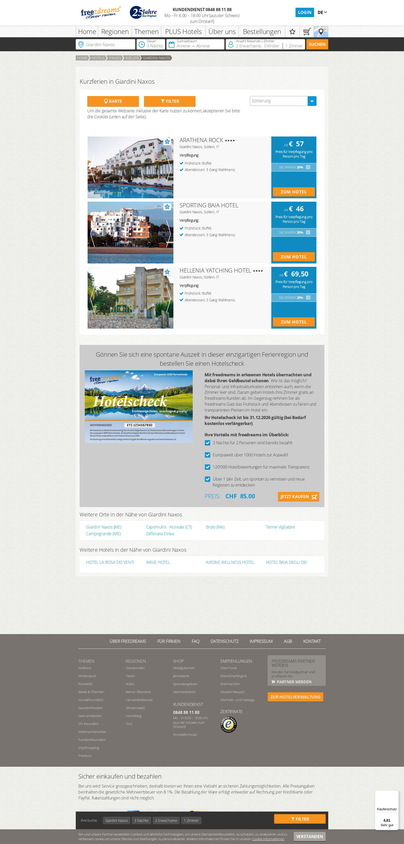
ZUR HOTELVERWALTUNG (295, 697)
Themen (146, 31)
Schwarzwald (135, 707)
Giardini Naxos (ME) (103, 527)
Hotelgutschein (184, 668)
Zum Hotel (294, 192)
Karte (113, 101)
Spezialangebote (185, 683)
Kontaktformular (185, 734)
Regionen (115, 31)
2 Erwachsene (166, 820)
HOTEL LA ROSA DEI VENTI (110, 562)
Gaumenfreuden (90, 707)
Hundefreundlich (91, 699)
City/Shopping (88, 747)
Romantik (85, 683)
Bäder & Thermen (91, 691)
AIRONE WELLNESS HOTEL (230, 562)
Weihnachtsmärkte (92, 731)
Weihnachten (230, 683)
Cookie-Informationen (268, 839)
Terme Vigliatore (280, 527)
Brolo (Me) (215, 527)
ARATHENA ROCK (201, 140)
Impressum (261, 641)
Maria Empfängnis (233, 676)
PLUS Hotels (183, 31)
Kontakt (312, 641)
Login (305, 12)
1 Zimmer (191, 820)
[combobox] (283, 101)
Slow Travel (228, 668)
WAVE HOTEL (158, 562)
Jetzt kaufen (295, 496)
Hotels (98, 57)
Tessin (130, 676)
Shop (178, 661)
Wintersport (87, 676)
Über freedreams (128, 641)
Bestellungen (262, 31)
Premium (85, 755)
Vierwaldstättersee (139, 699)
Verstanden (309, 836)
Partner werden (294, 681)
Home (87, 31)
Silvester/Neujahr (232, 691)
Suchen (317, 44)
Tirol (129, 723)
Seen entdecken (90, 715)
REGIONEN (136, 661)
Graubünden (135, 668)
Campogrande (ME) (103, 534)
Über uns (222, 31)
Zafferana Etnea (160, 534)
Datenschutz (224, 641)
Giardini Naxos (156, 57)
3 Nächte (141, 820)
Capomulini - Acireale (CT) (169, 527)
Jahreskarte (181, 676)
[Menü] (396, 793)
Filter (170, 101)
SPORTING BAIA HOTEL (209, 205)
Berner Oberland (138, 691)
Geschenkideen (184, 691)
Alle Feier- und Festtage (237, 699)
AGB (288, 641)
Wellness (84, 668)
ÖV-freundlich (88, 723)
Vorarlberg (133, 715)
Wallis (130, 683)
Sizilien (132, 57)
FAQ (195, 641)
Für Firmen (168, 641)
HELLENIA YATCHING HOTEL (215, 270)
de (321, 12)
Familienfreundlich (92, 739)
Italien (115, 57)
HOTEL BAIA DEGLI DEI (286, 562)
